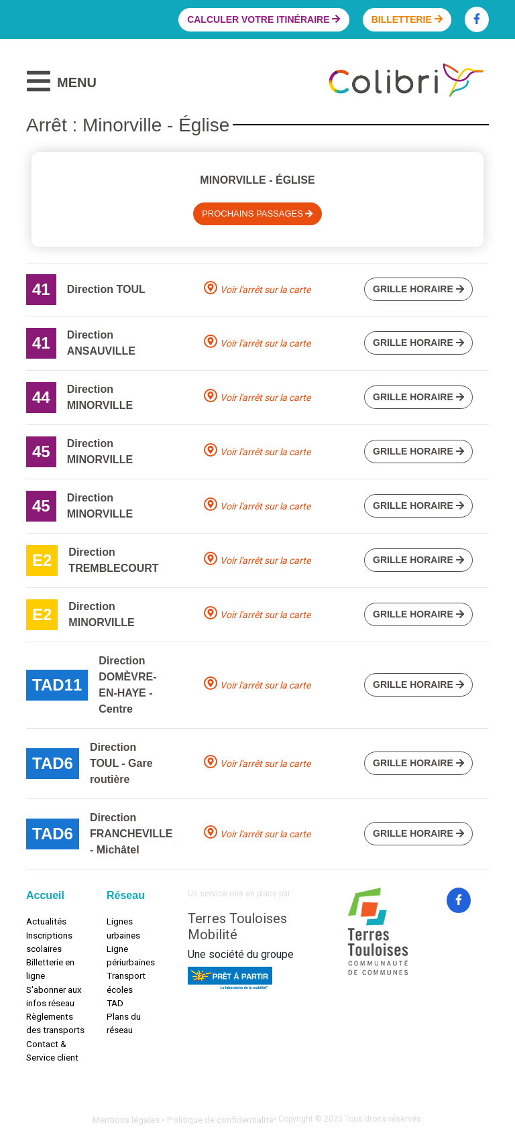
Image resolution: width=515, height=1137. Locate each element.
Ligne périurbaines (131, 955)
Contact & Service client (52, 1050)
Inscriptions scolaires (49, 942)
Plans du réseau (124, 1023)
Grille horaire (418, 289)
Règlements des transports (55, 1023)
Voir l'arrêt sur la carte (265, 289)
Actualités (46, 921)
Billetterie (407, 19)
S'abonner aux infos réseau (54, 996)
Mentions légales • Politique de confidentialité (183, 1119)
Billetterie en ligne (50, 969)
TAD (115, 1003)
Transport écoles (126, 982)
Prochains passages (257, 213)
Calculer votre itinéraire (263, 19)
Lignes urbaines (123, 928)
